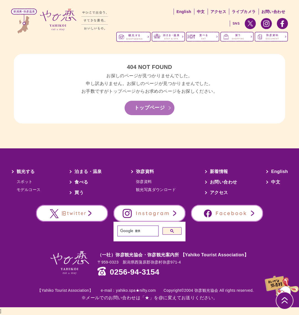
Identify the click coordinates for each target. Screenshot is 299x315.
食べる (81, 182)
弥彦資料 (145, 171)
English (183, 11)
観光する (26, 171)
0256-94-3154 (134, 272)
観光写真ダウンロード (156, 189)
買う (79, 192)
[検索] (137, 231)
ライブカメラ (244, 11)
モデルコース (28, 189)
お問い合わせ (273, 11)
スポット (25, 181)
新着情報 (219, 171)
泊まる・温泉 (88, 171)
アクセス (218, 11)
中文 (201, 11)
